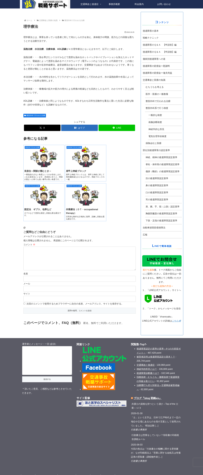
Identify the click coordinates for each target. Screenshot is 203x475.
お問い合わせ (85, 471)
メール (26, 244)
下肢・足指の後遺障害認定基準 (161, 220)
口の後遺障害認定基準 (157, 192)
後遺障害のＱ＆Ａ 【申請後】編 (159, 52)
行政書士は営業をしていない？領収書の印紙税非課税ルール (155, 432)
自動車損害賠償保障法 (154, 227)
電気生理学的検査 (157, 136)
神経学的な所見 (156, 129)
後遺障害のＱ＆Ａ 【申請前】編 (159, 45)
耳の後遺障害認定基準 (157, 199)
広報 (145, 234)
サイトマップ (110, 471)
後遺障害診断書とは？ (148, 368)
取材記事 (98, 471)
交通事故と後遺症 (146, 360)
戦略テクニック (151, 38)
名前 (25, 234)
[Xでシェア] (42, 128)
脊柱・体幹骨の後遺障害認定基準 (162, 164)
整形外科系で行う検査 (157, 108)
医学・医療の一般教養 (157, 94)
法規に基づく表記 (68, 471)
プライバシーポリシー (47, 471)
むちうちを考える (155, 87)
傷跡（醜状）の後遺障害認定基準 (162, 171)
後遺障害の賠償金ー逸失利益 (157, 73)
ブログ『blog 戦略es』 (148, 392)
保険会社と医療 (153, 143)
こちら (176, 321)
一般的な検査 (155, 115)
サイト (26, 254)
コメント (29, 201)
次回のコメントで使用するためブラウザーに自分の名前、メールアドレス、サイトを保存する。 (75, 264)
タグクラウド (28, 471)
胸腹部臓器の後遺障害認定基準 (161, 213)
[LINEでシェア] (117, 128)
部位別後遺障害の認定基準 (156, 150)
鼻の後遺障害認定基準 (157, 185)
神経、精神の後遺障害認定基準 (161, 157)
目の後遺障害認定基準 (157, 178)
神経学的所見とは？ (147, 363)
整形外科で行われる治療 (34, 115)
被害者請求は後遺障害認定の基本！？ (156, 351)
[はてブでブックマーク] (79, 128)
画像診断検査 (155, 122)
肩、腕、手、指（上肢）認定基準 (162, 206)
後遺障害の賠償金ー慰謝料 (156, 66)
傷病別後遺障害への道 (154, 59)
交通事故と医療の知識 (154, 80)
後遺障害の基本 (151, 31)
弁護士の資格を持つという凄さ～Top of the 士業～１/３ (155, 400)
